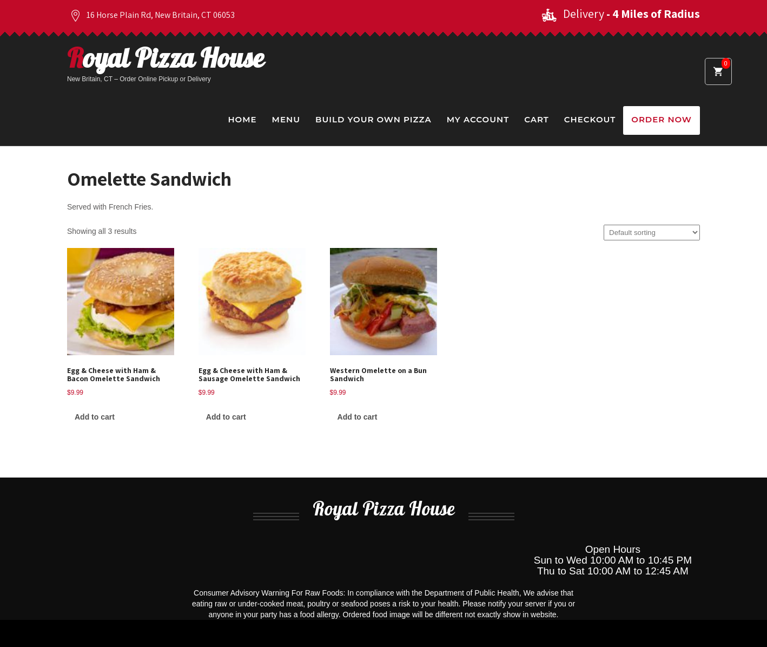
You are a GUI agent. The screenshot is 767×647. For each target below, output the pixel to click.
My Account (478, 119)
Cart (536, 119)
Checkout (590, 119)
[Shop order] (652, 232)
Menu (286, 119)
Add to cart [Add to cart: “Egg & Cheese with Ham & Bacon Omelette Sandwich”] (95, 417)
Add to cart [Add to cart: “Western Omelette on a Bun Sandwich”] (358, 417)
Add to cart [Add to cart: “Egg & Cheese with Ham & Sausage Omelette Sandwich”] (226, 417)
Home (242, 119)
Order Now (661, 119)
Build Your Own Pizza (373, 119)
